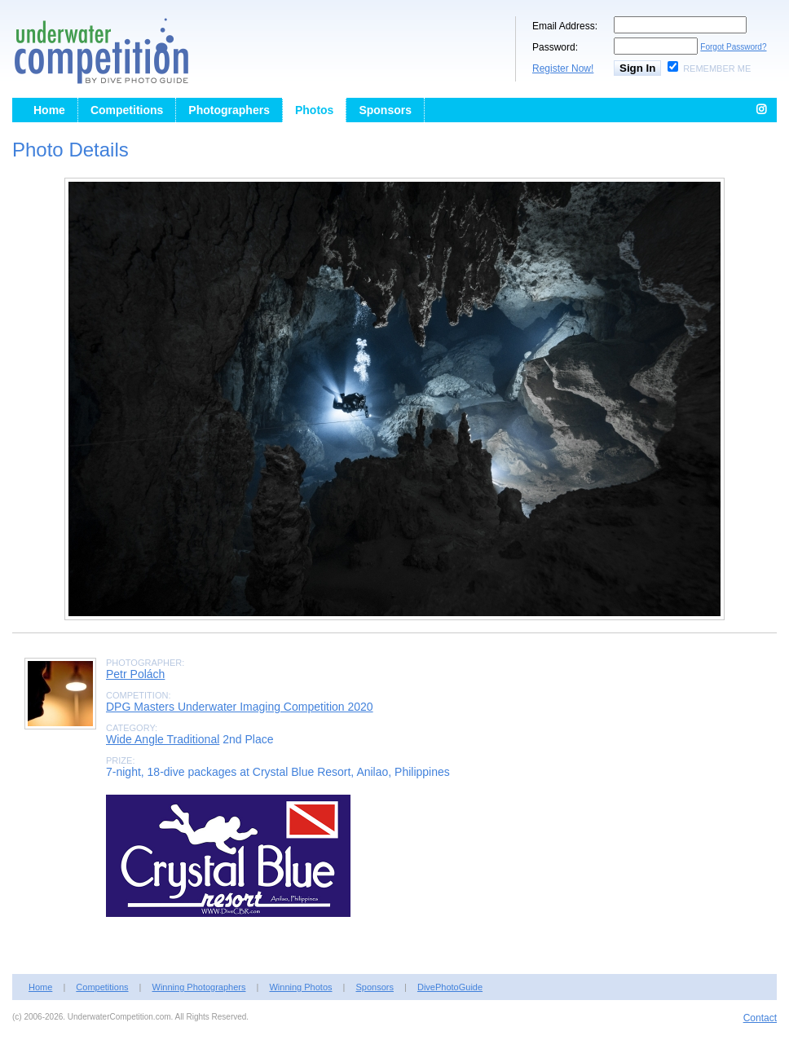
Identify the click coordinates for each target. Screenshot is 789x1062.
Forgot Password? (733, 46)
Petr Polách (135, 674)
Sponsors (385, 110)
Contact (760, 1018)
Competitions (126, 110)
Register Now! (562, 68)
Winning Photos (300, 987)
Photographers (229, 110)
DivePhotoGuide (450, 987)
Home (49, 110)
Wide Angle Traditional (162, 739)
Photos (314, 110)
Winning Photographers (199, 987)
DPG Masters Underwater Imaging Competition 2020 (239, 706)
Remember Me (717, 68)
